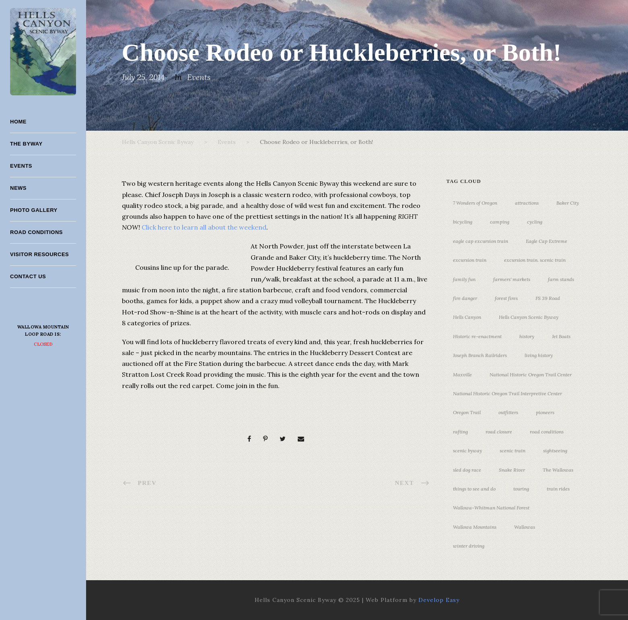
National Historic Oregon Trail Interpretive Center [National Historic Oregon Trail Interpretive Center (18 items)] (507, 393)
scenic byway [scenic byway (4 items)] (467, 451)
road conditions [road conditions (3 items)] (547, 432)
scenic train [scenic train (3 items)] (512, 451)
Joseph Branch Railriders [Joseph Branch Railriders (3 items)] (480, 355)
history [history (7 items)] (526, 336)
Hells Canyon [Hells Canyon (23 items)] (467, 317)
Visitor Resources (39, 254)
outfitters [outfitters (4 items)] (508, 412)
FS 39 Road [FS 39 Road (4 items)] (547, 298)
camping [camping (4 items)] (499, 222)
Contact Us (28, 276)
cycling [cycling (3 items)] (534, 222)
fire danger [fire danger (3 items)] (465, 298)
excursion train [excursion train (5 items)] (469, 260)
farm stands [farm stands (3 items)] (561, 279)
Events (21, 166)
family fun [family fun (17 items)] (464, 279)
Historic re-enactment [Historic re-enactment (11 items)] (477, 336)
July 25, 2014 (143, 77)
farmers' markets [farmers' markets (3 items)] (511, 279)
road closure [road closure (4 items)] (499, 432)
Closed (43, 344)
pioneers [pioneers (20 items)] (545, 412)
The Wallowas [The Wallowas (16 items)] (558, 470)
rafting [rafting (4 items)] (460, 432)
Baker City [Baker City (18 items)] (567, 203)
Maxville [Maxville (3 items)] (462, 375)
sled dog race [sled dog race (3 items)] (467, 470)
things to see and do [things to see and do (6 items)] (474, 489)
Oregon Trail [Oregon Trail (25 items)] (467, 412)
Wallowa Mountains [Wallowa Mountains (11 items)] (474, 527)
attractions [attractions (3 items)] (527, 203)
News (18, 188)
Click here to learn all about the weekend (204, 227)
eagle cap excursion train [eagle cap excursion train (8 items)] (480, 241)
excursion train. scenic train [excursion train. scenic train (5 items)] (535, 260)
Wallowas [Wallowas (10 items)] (524, 527)
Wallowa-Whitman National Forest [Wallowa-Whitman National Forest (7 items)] (491, 508)
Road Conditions (36, 232)
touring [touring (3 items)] (521, 489)
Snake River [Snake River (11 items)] (512, 470)
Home (18, 122)
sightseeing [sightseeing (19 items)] (555, 451)
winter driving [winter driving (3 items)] (468, 546)
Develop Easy (438, 600)
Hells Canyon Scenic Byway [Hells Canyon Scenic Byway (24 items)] (528, 317)
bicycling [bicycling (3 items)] (462, 222)
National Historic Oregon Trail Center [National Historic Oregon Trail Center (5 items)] (531, 375)
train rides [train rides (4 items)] (558, 489)
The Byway (26, 144)
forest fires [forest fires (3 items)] (506, 298)
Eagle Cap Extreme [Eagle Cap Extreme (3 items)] (546, 241)
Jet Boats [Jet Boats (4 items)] (561, 336)
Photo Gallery (34, 210)
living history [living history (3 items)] (539, 355)
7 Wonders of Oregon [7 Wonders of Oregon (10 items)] (475, 203)
